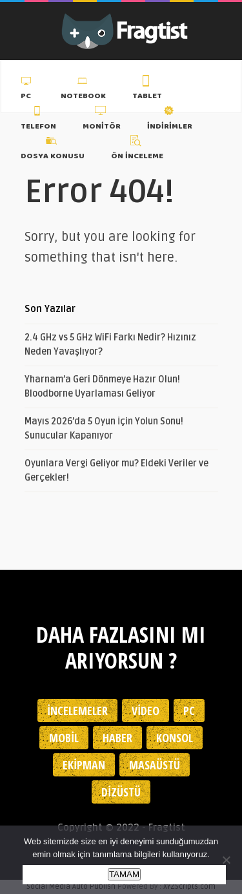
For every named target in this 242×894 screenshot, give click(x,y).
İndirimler (169, 119)
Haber (117, 737)
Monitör (102, 119)
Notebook (83, 90)
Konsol (174, 737)
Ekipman (84, 765)
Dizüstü (121, 792)
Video (145, 710)
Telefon (38, 119)
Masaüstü (154, 765)
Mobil (64, 737)
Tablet (147, 90)
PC (27, 90)
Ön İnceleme (137, 150)
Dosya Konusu (53, 150)
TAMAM (124, 874)
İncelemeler (77, 710)
